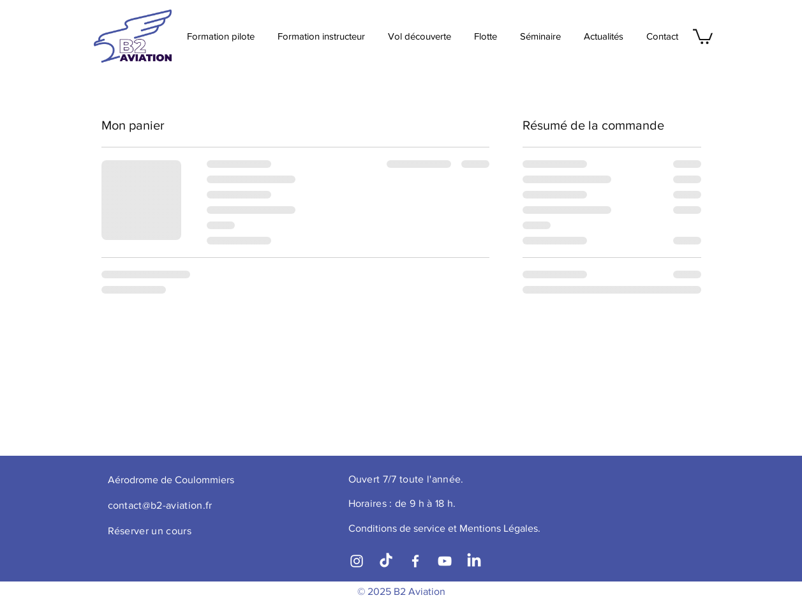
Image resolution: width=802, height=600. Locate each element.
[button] (703, 35)
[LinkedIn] (474, 561)
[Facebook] (415, 561)
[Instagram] (356, 561)
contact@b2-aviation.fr (160, 505)
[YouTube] (444, 561)
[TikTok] (386, 561)
